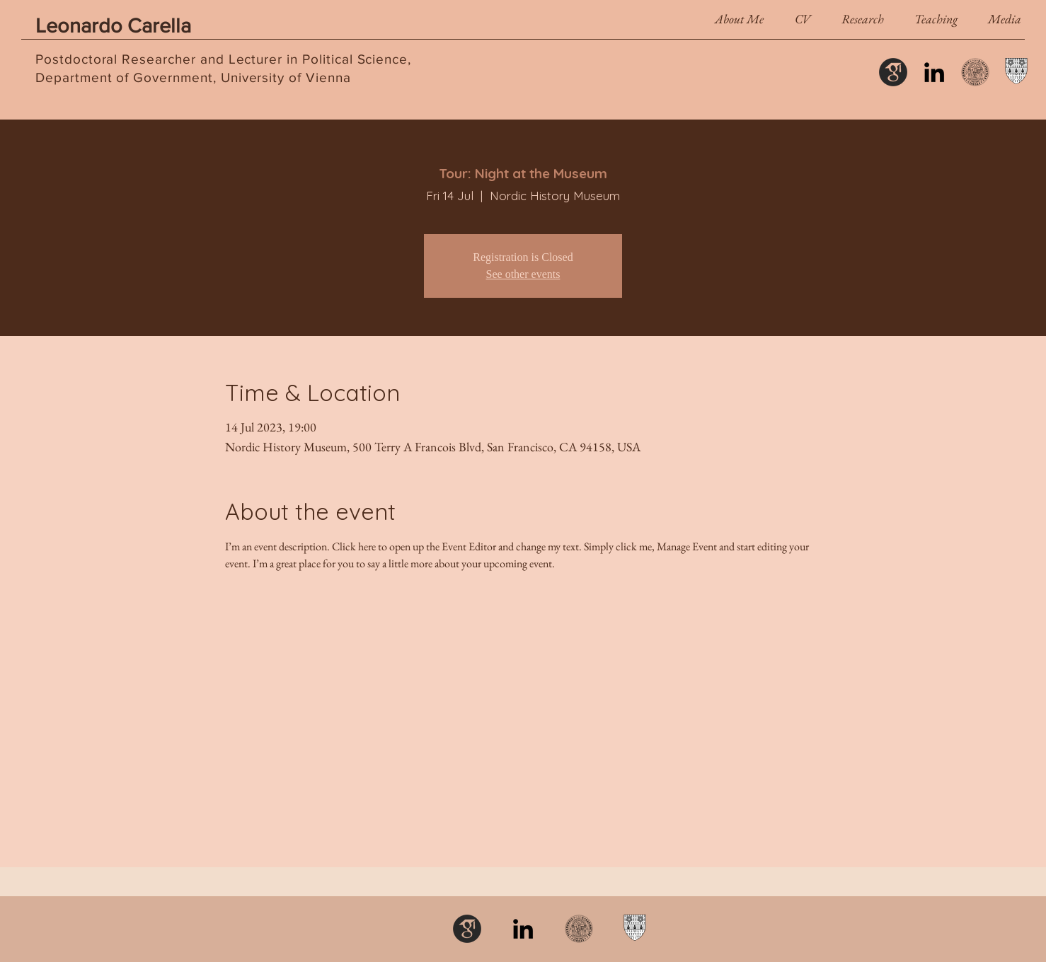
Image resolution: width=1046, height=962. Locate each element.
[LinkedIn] (934, 72)
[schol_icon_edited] (893, 72)
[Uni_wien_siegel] (975, 72)
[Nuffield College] (1016, 72)
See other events (523, 274)
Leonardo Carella (113, 26)
